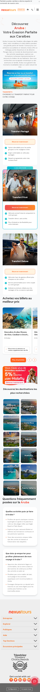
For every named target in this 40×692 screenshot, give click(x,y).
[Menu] (37, 10)
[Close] (39, 1)
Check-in (21, 9)
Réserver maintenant (20, 142)
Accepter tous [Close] (26, 689)
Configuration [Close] (12, 689)
